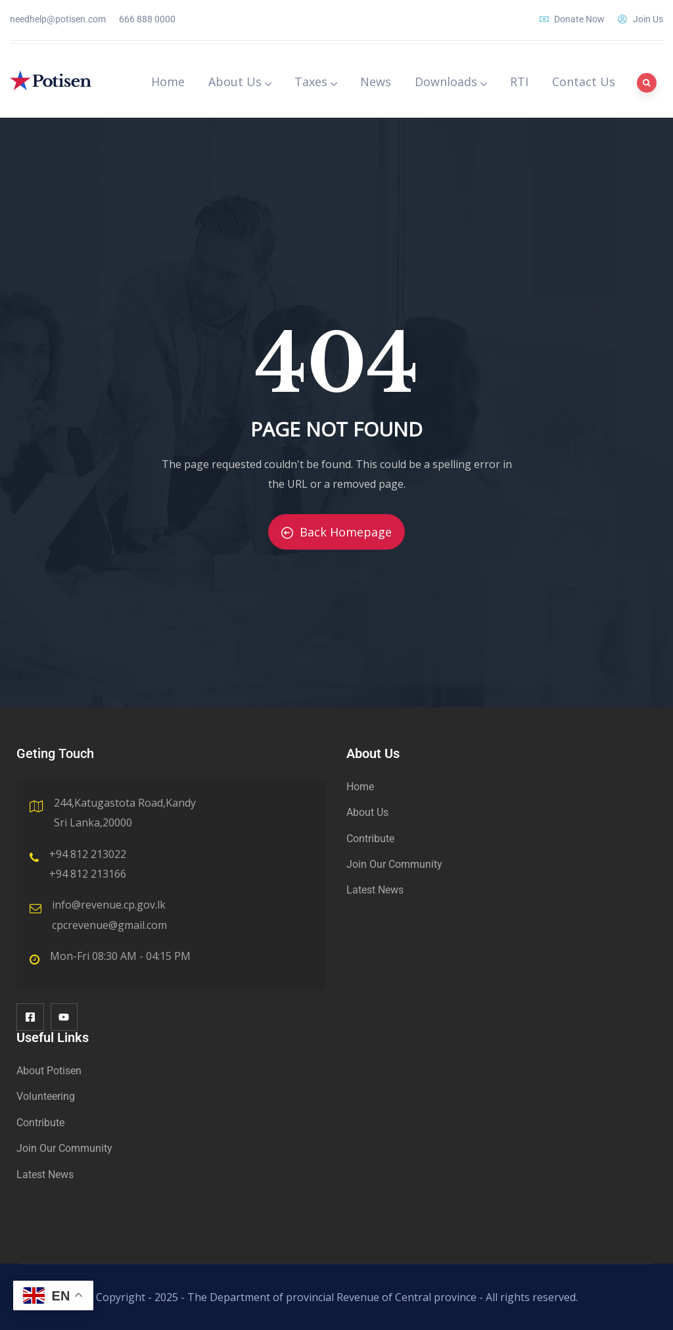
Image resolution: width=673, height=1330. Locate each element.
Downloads (450, 81)
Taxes (315, 81)
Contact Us (583, 81)
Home (168, 81)
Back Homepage (336, 532)
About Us (239, 81)
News (375, 81)
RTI (519, 81)
